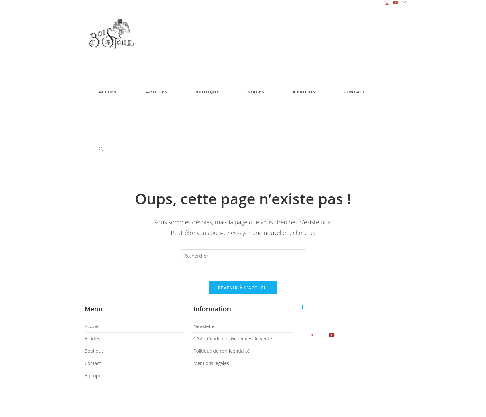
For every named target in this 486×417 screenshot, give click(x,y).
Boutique (94, 352)
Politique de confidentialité (221, 352)
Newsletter (204, 327)
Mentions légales (211, 364)
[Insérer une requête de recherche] (243, 255)
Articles (92, 339)
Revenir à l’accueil (243, 288)
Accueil (92, 327)
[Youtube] (332, 335)
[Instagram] (312, 335)
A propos (94, 376)
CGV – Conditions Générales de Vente (232, 339)
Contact (93, 364)
